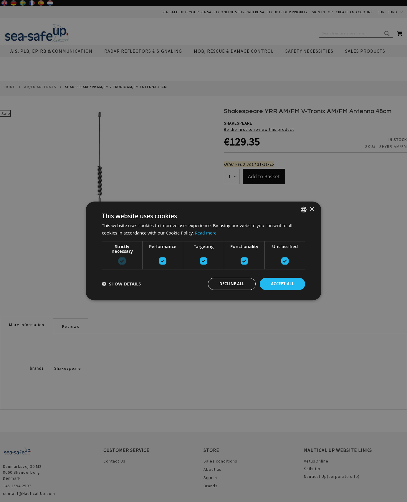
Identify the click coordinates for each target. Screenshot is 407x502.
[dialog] (203, 251)
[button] (121, 284)
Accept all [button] (281, 284)
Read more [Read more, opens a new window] (206, 232)
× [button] (312, 209)
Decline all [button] (227, 284)
